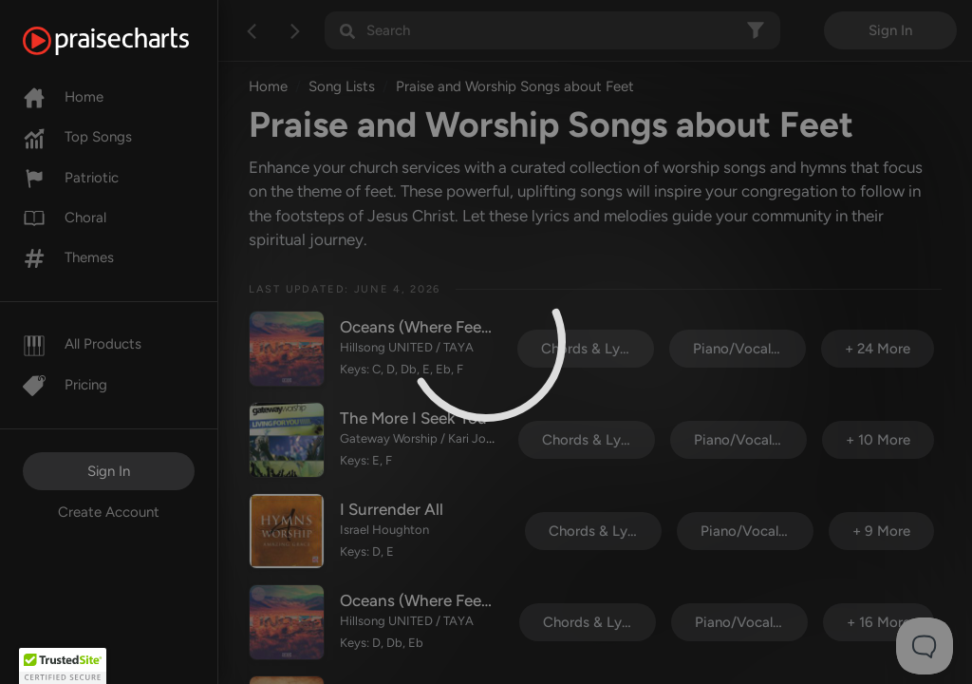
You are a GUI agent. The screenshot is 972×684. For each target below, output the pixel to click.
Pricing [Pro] (65, 384)
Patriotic (71, 177)
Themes (68, 257)
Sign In (108, 471)
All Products (82, 343)
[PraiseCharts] (129, 41)
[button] (62, 666)
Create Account (108, 512)
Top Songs (77, 136)
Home (63, 96)
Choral (64, 217)
